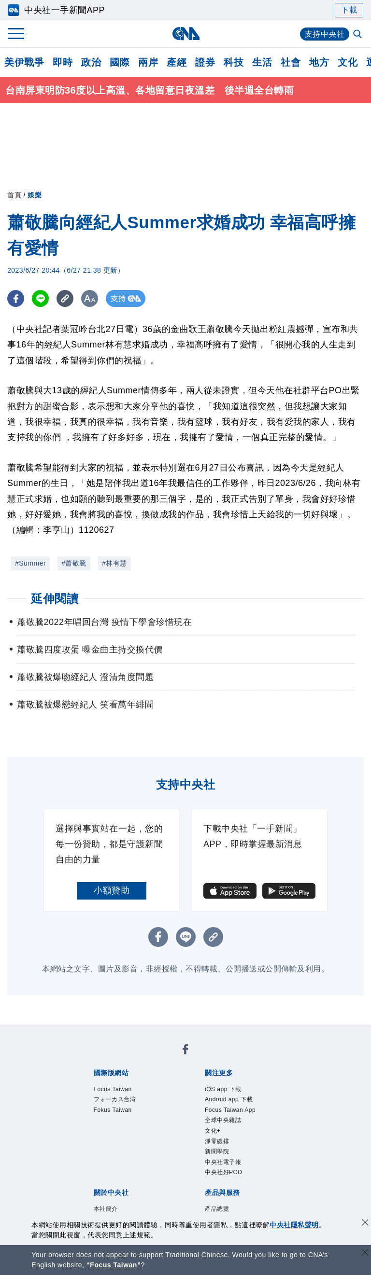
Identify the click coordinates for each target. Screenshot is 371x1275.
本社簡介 (106, 1209)
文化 (347, 62)
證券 (205, 62)
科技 (233, 62)
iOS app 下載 (223, 1089)
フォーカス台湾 (115, 1099)
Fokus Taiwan (113, 1110)
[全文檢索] (358, 34)
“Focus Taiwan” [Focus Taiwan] (113, 1265)
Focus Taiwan (113, 1089)
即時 (62, 62)
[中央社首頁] (185, 33)
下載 (349, 10)
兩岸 (148, 62)
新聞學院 (217, 1151)
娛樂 (35, 195)
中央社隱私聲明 (294, 1225)
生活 (262, 62)
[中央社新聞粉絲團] (185, 1051)
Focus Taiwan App (230, 1110)
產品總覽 (217, 1209)
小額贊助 (111, 890)
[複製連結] (65, 298)
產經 (176, 62)
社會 (290, 62)
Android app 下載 (229, 1099)
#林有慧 (114, 563)
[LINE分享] (40, 298)
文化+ (213, 1130)
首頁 (14, 195)
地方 (319, 62)
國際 (119, 62)
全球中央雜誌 (223, 1120)
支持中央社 (325, 34)
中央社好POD (224, 1172)
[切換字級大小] (89, 298)
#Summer (30, 563)
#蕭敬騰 (73, 563)
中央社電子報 (223, 1162)
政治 (91, 62)
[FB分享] (15, 298)
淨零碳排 (217, 1141)
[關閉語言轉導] (365, 1253)
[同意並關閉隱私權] (365, 1224)
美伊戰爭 (24, 62)
